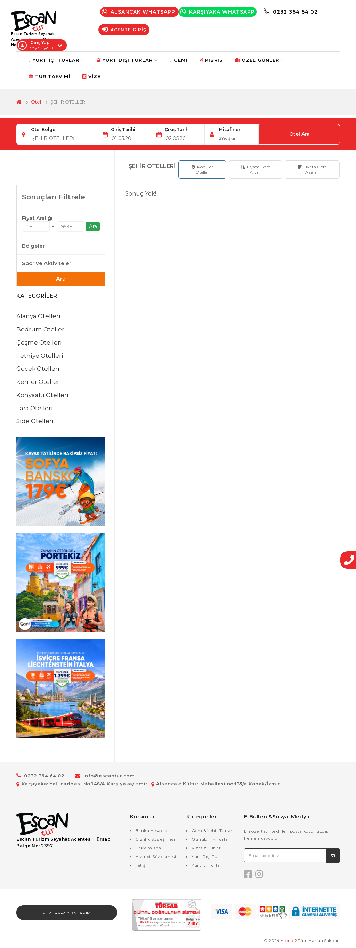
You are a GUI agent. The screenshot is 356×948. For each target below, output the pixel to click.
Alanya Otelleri (38, 316)
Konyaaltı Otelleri (42, 394)
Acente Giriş (125, 29)
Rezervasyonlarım (66, 913)
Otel (36, 102)
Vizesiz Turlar (206, 847)
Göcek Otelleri (37, 368)
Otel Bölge (43, 129)
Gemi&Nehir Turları (213, 830)
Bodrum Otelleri (41, 329)
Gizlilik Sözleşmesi (155, 839)
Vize (94, 76)
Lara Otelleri (34, 408)
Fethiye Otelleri (39, 355)
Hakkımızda (148, 847)
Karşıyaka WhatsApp (219, 12)
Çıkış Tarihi (177, 129)
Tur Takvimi (52, 76)
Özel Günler (262, 60)
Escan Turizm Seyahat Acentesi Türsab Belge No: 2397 (63, 842)
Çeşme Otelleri (39, 342)
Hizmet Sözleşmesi (155, 856)
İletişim (143, 865)
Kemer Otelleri (38, 381)
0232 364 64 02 (292, 12)
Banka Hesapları (153, 830)
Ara (93, 226)
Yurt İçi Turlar (59, 60)
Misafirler (229, 129)
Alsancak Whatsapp (140, 12)
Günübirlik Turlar (211, 839)
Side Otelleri (35, 421)
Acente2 (289, 940)
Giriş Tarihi (123, 129)
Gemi (181, 60)
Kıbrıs (214, 60)
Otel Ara (300, 134)
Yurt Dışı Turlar (130, 60)
